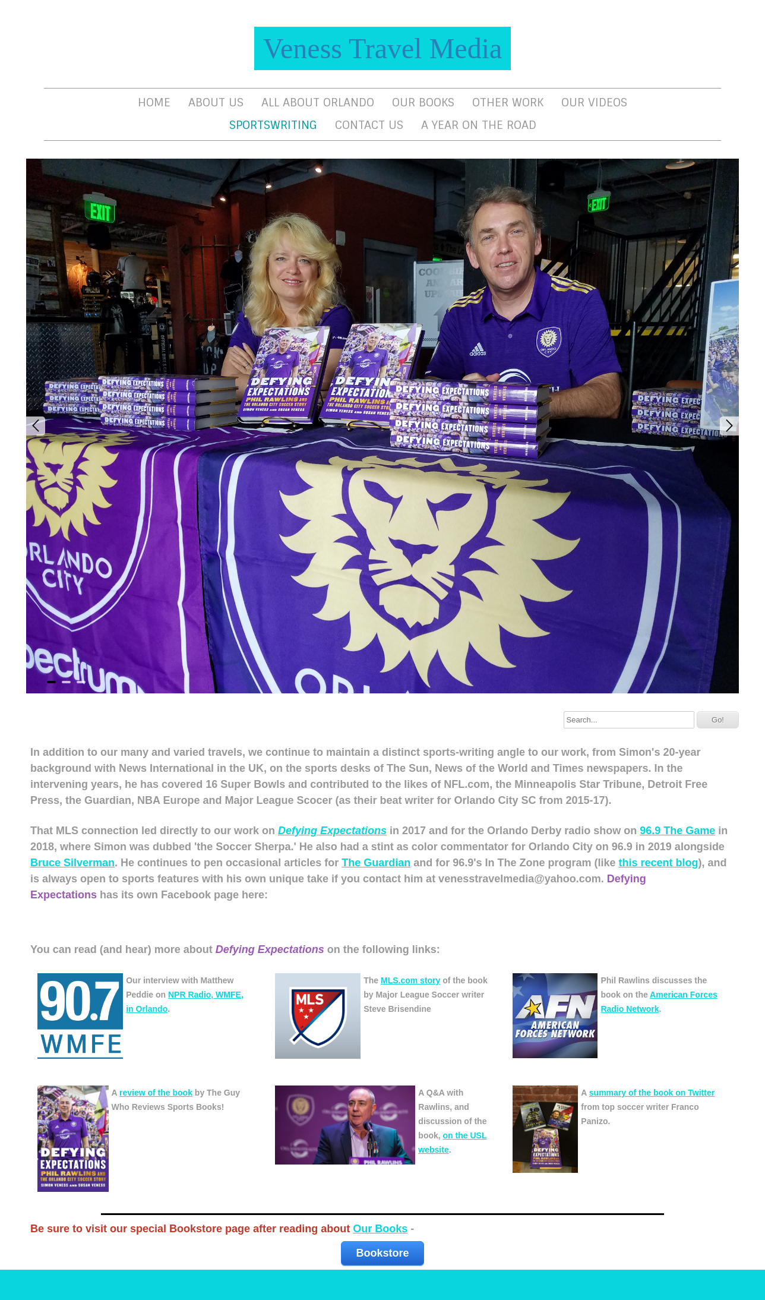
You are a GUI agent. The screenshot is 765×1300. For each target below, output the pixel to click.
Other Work (507, 102)
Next (729, 426)
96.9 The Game (677, 831)
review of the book (155, 1092)
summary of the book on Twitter (652, 1092)
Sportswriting (273, 125)
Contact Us (369, 125)
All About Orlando (317, 102)
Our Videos (594, 102)
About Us (216, 102)
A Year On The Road (478, 125)
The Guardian (376, 863)
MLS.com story (410, 980)
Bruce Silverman (72, 863)
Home (154, 102)
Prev (35, 426)
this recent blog (658, 863)
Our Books (423, 102)
